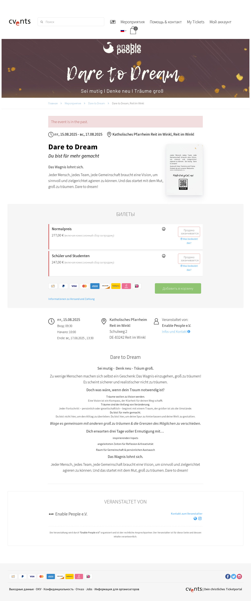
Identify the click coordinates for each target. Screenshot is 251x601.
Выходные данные (21, 589)
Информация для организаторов (116, 589)
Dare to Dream (96, 103)
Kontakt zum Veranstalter (186, 513)
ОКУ (38, 589)
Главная (53, 103)
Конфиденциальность (58, 589)
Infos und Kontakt (176, 331)
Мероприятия (73, 103)
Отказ (80, 589)
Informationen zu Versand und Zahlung (71, 299)
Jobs (89, 589)
